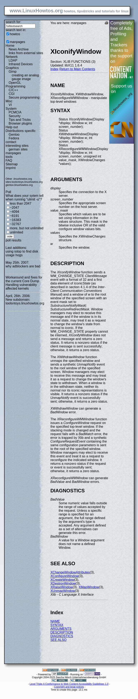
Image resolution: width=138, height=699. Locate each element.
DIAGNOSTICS (61, 636)
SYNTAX (56, 625)
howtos (15, 34)
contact (11, 142)
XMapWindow (89, 587)
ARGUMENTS (60, 628)
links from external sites (26, 53)
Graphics (12, 68)
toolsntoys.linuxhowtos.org (27, 181)
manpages (17, 42)
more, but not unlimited (26, 228)
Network (12, 56)
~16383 (15, 220)
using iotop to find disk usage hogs (22, 253)
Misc (9, 101)
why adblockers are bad (23, 266)
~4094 (14, 211)
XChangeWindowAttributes (70, 572)
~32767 (15, 224)
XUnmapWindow (62, 591)
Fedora (14, 138)
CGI (11, 94)
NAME (55, 621)
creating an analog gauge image (25, 77)
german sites (18, 149)
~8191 (14, 216)
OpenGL (15, 82)
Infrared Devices (21, 64)
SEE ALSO (58, 640)
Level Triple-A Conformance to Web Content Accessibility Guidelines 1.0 (69, 684)
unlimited (16, 232)
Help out (12, 127)
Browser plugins (20, 123)
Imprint (11, 168)
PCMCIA (15, 112)
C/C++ (13, 90)
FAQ (9, 160)
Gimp (12, 71)
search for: (13, 22)
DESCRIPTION (61, 632)
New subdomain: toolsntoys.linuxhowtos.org (25, 301)
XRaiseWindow (61, 587)
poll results (13, 240)
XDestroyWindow (63, 583)
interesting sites (17, 145)
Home (10, 45)
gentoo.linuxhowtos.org (19, 184)
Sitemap (12, 164)
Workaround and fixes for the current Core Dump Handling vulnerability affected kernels (24, 283)
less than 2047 (20, 203)
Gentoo (14, 134)
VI (10, 105)
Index (54, 69)
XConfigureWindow (64, 576)
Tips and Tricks (20, 119)
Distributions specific (21, 131)
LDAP (13, 60)
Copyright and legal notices (69, 686)
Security (15, 116)
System (11, 108)
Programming (15, 86)
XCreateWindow (62, 579)
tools (9, 156)
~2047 (14, 207)
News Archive (19, 49)
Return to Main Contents (77, 69)
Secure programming (24, 97)
